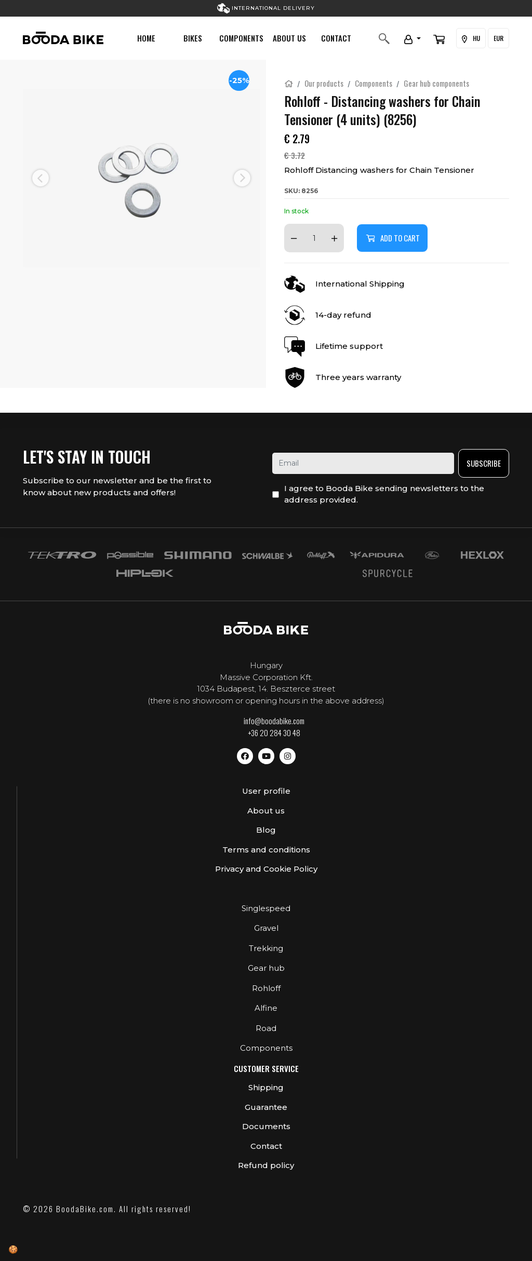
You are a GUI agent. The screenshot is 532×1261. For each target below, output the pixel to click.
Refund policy (266, 1165)
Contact (336, 38)
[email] (363, 463)
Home (146, 38)
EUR (498, 38)
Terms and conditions (266, 850)
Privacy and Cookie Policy (266, 869)
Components (241, 38)
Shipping (266, 1087)
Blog (266, 830)
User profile (266, 791)
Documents (266, 1126)
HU (471, 38)
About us (289, 38)
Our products (323, 83)
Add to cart (392, 237)
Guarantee (266, 1107)
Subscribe (484, 463)
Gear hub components (436, 83)
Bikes (192, 38)
